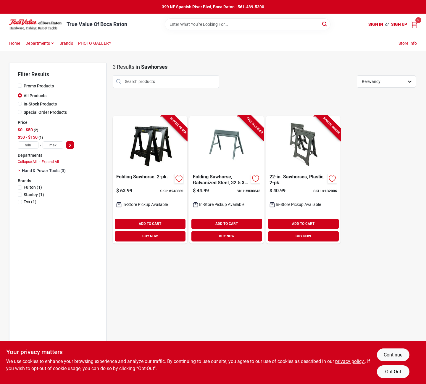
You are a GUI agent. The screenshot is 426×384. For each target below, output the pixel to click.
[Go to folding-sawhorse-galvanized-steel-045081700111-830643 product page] (226, 180)
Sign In (375, 24)
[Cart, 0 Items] (414, 24)
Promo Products (39, 85)
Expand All (50, 162)
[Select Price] (70, 145)
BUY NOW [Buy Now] (150, 236)
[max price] (53, 145)
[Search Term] (247, 24)
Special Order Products (45, 112)
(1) (33, 187)
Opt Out (393, 372)
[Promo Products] (20, 86)
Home (14, 43)
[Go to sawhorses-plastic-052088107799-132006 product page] (303, 180)
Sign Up (399, 24)
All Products (35, 95)
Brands (66, 43)
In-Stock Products (40, 104)
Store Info (407, 43)
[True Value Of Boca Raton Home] (35, 24)
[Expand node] (20, 170)
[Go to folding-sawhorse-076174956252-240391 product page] (150, 180)
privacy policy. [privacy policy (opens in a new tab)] (350, 361)
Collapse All (27, 162)
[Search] (325, 24)
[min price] (28, 145)
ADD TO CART (150, 224)
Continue (393, 355)
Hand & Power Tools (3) (44, 170)
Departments (37, 43)
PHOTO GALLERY (95, 43)
